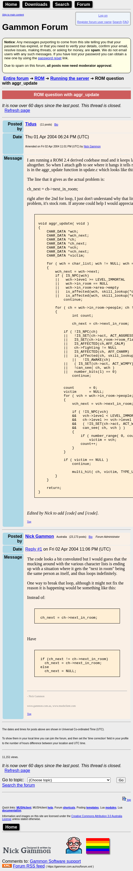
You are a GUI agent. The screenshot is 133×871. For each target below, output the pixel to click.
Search (62, 4)
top (126, 860)
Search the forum (18, 846)
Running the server (69, 78)
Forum (83, 4)
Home (11, 4)
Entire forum (16, 78)
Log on (102, 15)
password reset (49, 58)
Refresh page (17, 110)
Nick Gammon (92, 146)
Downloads (36, 4)
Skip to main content (13, 14)
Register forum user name (94, 21)
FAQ (126, 21)
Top (29, 576)
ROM (39, 78)
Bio (56, 124)
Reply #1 (33, 604)
